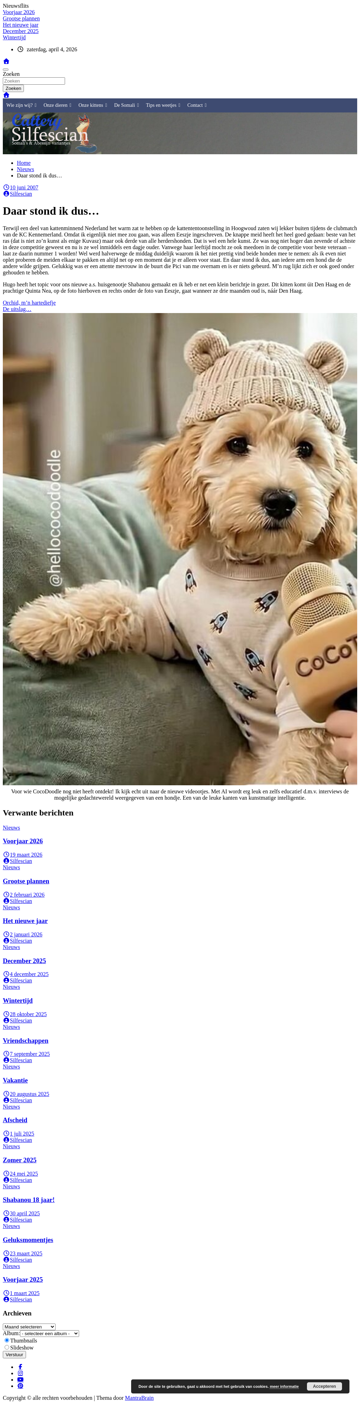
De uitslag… (17, 309)
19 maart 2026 (22, 855)
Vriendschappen (26, 1040)
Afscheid (15, 1120)
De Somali (126, 105)
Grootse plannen (26, 881)
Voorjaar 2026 (23, 841)
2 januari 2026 (22, 934)
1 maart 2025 (21, 1293)
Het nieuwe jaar (25, 920)
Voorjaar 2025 (23, 1279)
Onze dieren (57, 105)
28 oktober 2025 (25, 1014)
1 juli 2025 (18, 1134)
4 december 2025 (26, 974)
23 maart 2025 (22, 1253)
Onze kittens (92, 105)
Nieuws (11, 828)
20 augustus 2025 (26, 1094)
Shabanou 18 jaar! (29, 1199)
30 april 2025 (21, 1213)
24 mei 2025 (20, 1174)
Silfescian (17, 194)
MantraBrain (139, 1398)
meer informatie (284, 1386)
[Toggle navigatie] (5, 70)
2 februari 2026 (24, 895)
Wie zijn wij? (21, 105)
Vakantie (15, 1080)
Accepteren (324, 1386)
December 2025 (24, 960)
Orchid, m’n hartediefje (29, 303)
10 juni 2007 (20, 187)
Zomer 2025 (20, 1160)
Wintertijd (18, 1000)
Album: (11, 1333)
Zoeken (11, 74)
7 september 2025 (26, 1054)
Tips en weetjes (163, 105)
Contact (197, 105)
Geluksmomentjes (28, 1239)
